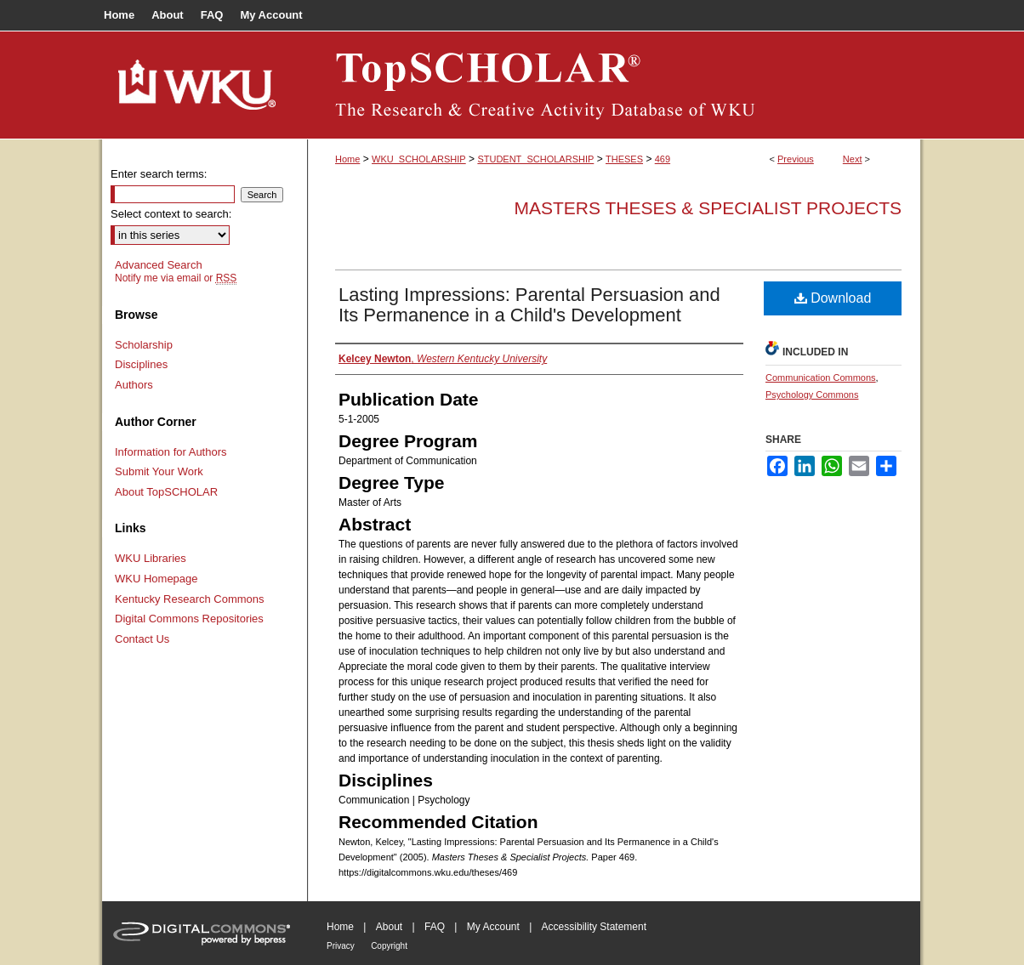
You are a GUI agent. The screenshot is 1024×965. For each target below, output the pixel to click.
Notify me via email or (175, 278)
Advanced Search (158, 264)
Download (833, 298)
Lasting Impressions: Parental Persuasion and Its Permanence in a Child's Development (529, 305)
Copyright (389, 946)
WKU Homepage (156, 578)
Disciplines (141, 364)
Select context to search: (171, 213)
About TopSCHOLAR (166, 491)
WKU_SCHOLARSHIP (419, 159)
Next (852, 159)
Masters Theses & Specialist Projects (708, 208)
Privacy (341, 946)
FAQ (434, 927)
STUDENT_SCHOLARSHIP (535, 159)
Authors (134, 384)
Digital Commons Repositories (189, 618)
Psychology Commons (811, 394)
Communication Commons (820, 377)
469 (662, 159)
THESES (624, 159)
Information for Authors (171, 452)
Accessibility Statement (594, 927)
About (389, 927)
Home (347, 159)
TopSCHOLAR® (614, 85)
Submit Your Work (159, 471)
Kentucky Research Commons (190, 599)
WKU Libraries (150, 558)
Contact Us (142, 639)
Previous (795, 159)
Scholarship (144, 344)
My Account (493, 927)
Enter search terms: (159, 173)
